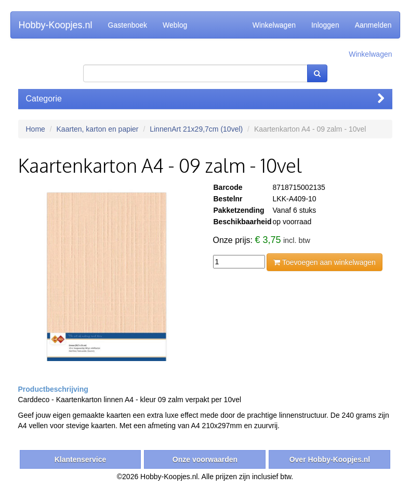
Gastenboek (128, 25)
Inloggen (325, 25)
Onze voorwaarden (205, 459)
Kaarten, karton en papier (98, 129)
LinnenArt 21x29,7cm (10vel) (196, 129)
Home (35, 129)
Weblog (175, 25)
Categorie (205, 98)
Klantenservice (81, 459)
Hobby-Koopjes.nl (55, 25)
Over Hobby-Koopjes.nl (330, 459)
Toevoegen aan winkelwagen (324, 262)
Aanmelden (373, 25)
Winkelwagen (274, 25)
